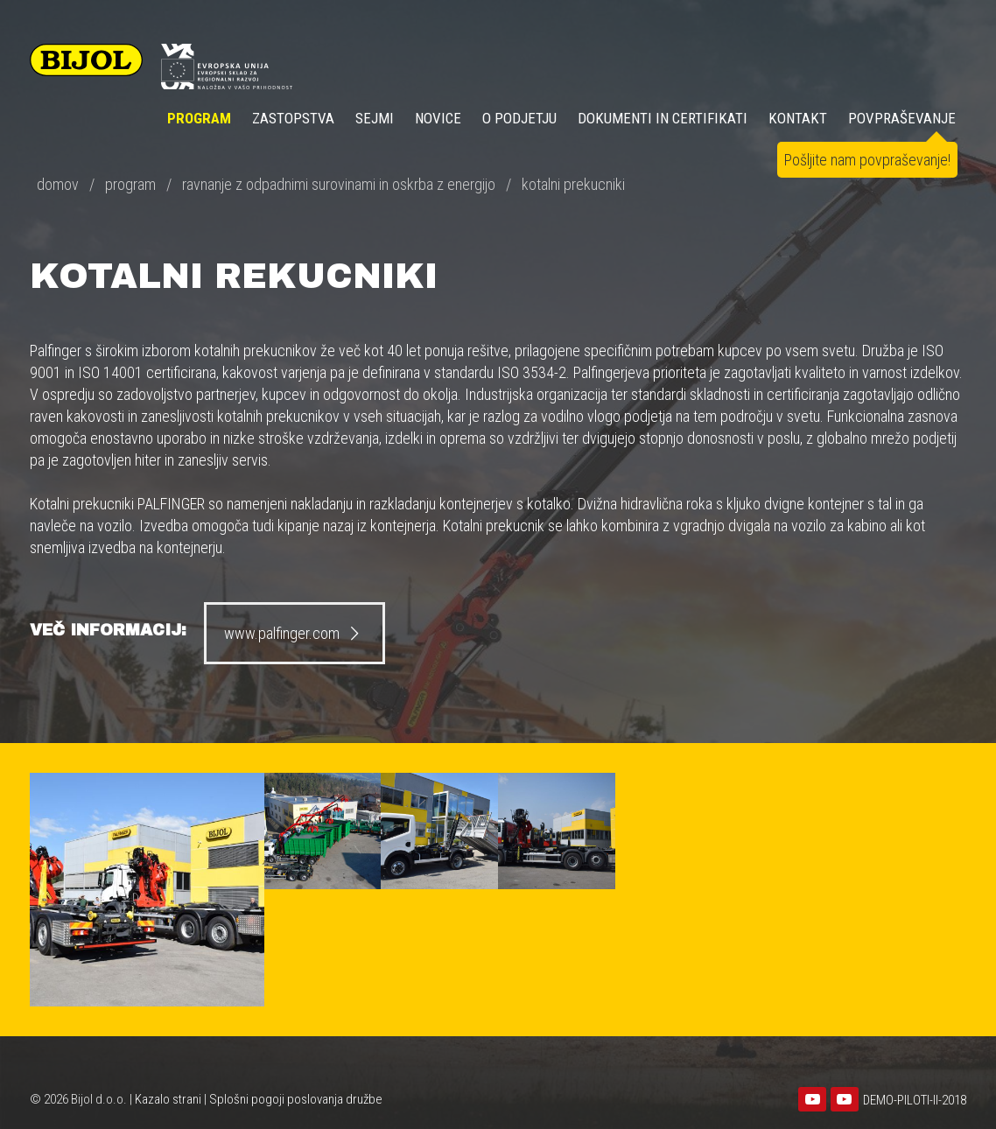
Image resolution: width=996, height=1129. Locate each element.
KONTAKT (797, 118)
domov (58, 184)
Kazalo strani (168, 1099)
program (130, 184)
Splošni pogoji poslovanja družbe (295, 1099)
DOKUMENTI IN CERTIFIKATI (662, 118)
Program (199, 118)
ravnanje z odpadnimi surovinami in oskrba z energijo (338, 184)
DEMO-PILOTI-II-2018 (914, 1100)
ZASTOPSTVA (293, 118)
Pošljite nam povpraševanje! (867, 160)
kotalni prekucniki (573, 184)
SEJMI (374, 118)
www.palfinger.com (294, 633)
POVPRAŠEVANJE (902, 118)
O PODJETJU (519, 118)
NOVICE (438, 118)
